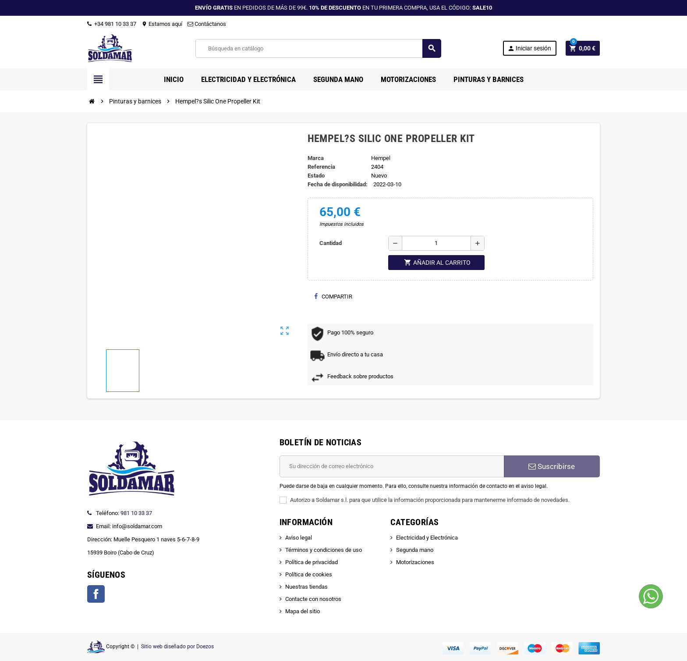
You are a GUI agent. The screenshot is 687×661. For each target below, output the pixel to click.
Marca (316, 158)
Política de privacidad (311, 562)
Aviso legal (298, 537)
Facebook (96, 594)
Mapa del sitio (302, 611)
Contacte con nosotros (313, 599)
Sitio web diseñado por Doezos (177, 646)
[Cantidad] (436, 243)
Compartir (333, 296)
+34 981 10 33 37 (111, 24)
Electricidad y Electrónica (427, 537)
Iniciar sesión (529, 48)
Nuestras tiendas (306, 586)
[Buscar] (317, 48)
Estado (316, 175)
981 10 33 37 (136, 513)
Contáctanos (207, 24)
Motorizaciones (415, 562)
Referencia (321, 166)
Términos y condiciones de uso (323, 550)
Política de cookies (308, 574)
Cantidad (330, 243)
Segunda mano (414, 550)
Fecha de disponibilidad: (338, 184)
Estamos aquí (162, 24)
